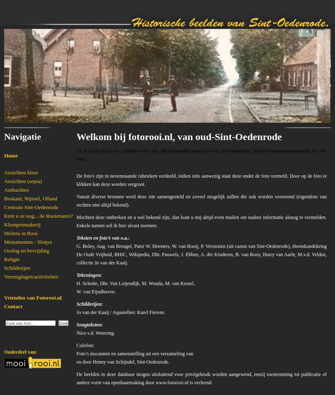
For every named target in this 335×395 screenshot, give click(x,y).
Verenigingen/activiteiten (31, 277)
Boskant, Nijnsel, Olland (30, 198)
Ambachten (16, 190)
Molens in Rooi (21, 233)
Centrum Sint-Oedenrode (31, 207)
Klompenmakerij (22, 224)
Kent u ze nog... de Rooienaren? (38, 216)
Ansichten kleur (21, 172)
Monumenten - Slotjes (28, 242)
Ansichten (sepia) (23, 181)
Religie (12, 259)
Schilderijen (17, 268)
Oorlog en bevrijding (26, 250)
